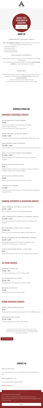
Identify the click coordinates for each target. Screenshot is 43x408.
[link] (21, 4)
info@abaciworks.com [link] (7, 385)
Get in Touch (21, 392)
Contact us (21, 27)
